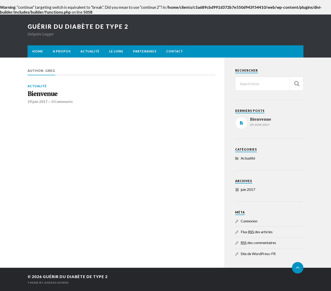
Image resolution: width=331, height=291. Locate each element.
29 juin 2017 (37, 101)
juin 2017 (248, 189)
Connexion (249, 221)
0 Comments (62, 101)
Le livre (116, 51)
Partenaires (145, 51)
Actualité (90, 51)
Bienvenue (42, 94)
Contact (174, 51)
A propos (62, 51)
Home (37, 51)
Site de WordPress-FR (258, 253)
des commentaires (258, 242)
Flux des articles (257, 232)
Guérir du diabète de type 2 (78, 26)
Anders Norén (56, 282)
